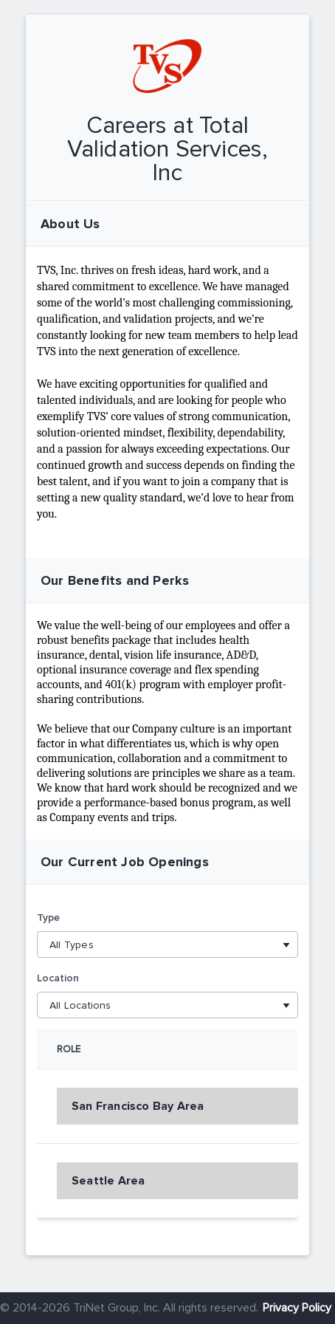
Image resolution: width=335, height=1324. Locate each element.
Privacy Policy (297, 1307)
